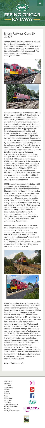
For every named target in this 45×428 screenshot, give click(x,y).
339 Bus (7, 389)
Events (6, 392)
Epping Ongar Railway (22, 15)
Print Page (7, 400)
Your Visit (7, 385)
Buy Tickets (8, 381)
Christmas (7, 383)
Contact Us (8, 398)
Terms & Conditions (11, 404)
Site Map (7, 408)
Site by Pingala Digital (11, 410)
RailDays (32, 419)
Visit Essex (32, 409)
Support (7, 394)
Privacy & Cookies (10, 406)
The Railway (8, 387)
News (6, 396)
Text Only (7, 402)
